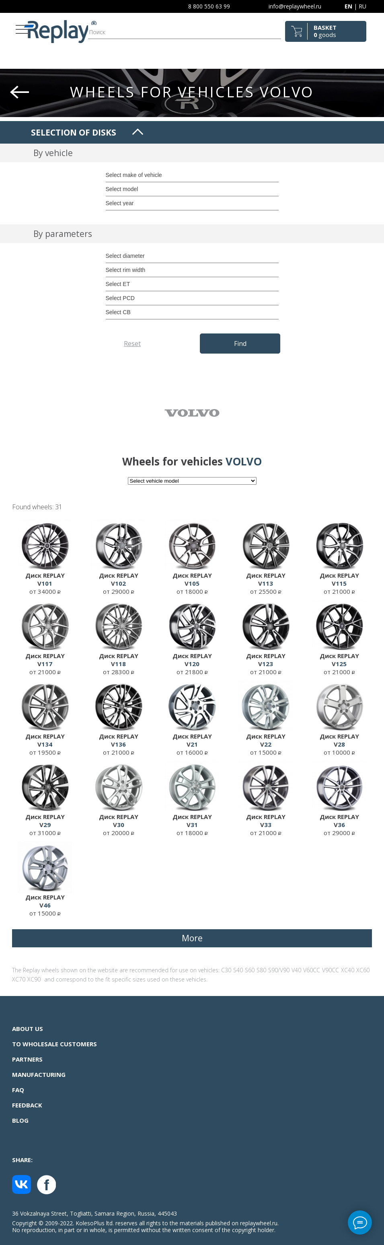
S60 (250, 970)
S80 (261, 970)
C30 (226, 970)
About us (27, 1029)
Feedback (27, 1105)
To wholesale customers (54, 1044)
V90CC (330, 970)
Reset (132, 343)
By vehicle (53, 152)
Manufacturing (39, 1074)
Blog (20, 1120)
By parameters (62, 233)
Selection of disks (73, 132)
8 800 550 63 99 (209, 6)
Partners (27, 1059)
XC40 (347, 970)
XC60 (363, 970)
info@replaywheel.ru (295, 6)
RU (362, 6)
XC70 (18, 979)
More (192, 938)
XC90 (34, 979)
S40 (238, 970)
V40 (296, 970)
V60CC (311, 970)
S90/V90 (279, 970)
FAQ (18, 1090)
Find (240, 343)
